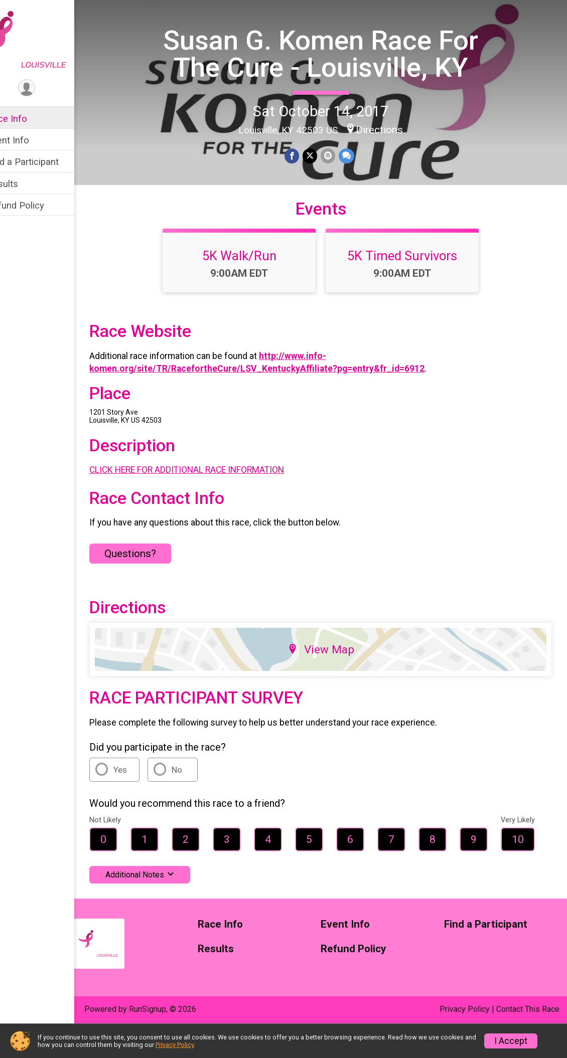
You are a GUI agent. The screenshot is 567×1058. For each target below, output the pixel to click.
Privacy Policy (175, 1044)
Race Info (28, 118)
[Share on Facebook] (303, 182)
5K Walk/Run (250, 286)
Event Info (29, 140)
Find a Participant (44, 161)
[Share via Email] (338, 182)
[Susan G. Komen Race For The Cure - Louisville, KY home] (48, 39)
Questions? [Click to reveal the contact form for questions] (151, 584)
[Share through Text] (356, 182)
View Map (331, 679)
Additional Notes (160, 905)
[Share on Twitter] (320, 182)
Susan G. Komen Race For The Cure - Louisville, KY (331, 67)
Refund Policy (36, 205)
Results (23, 184)
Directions (389, 156)
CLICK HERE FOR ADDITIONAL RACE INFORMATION (207, 500)
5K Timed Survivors (413, 286)
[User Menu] (48, 88)
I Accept (510, 1041)
